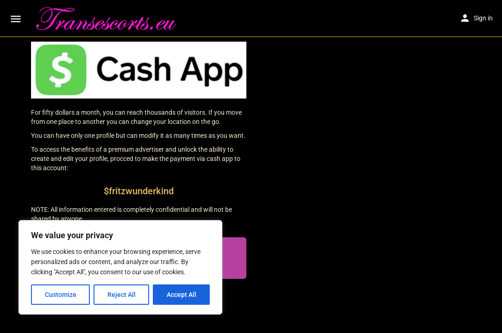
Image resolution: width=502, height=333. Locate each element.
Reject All (121, 294)
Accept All (181, 294)
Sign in (483, 18)
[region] (120, 267)
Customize (60, 294)
